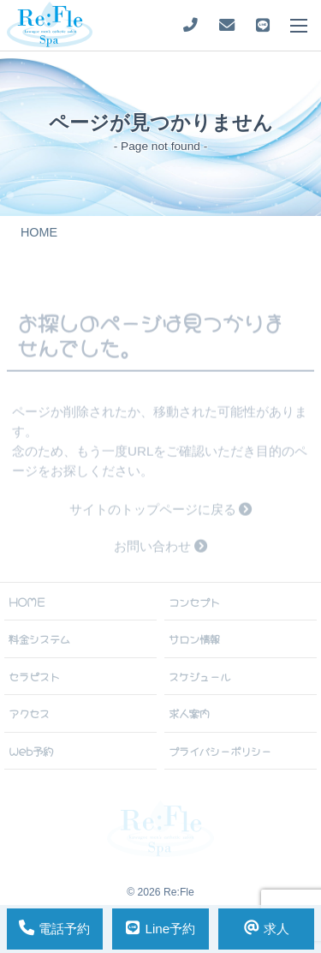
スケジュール (199, 676)
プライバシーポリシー (220, 750)
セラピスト (34, 676)
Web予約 (31, 750)
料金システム (39, 638)
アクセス (29, 713)
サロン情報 (194, 638)
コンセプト (194, 601)
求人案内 (189, 713)
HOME (27, 601)
